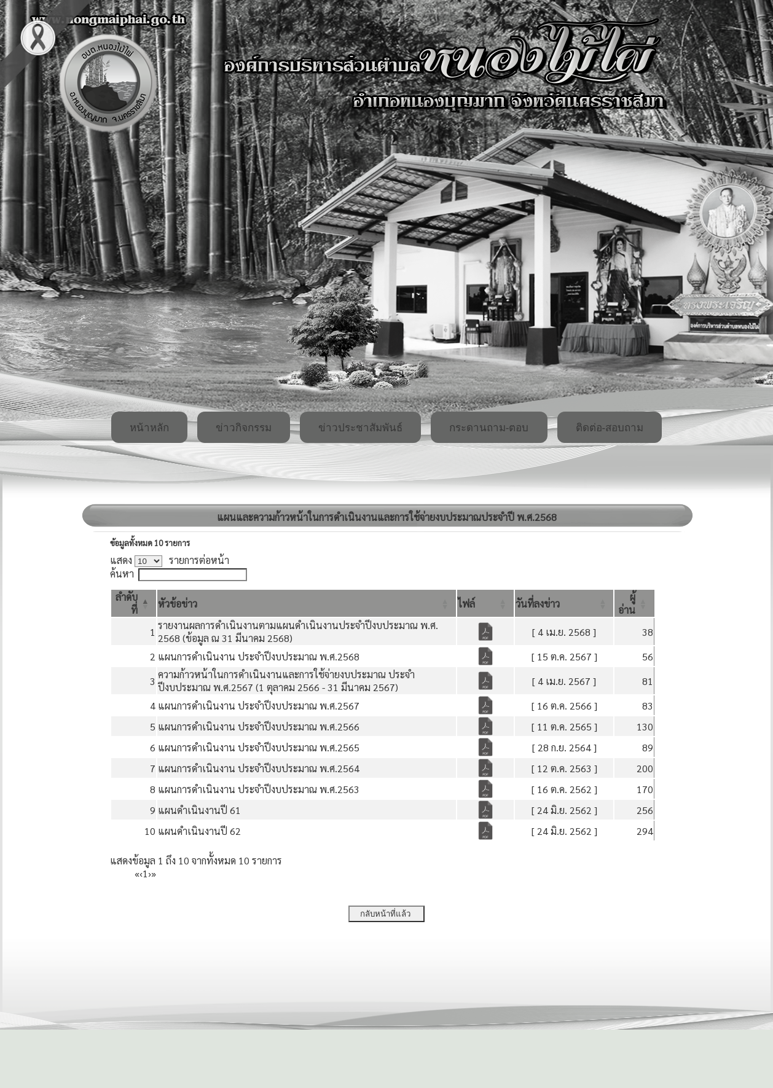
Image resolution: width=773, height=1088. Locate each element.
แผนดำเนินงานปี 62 (199, 830)
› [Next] (149, 873)
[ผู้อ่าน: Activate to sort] (634, 603)
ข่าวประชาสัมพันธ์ (360, 428)
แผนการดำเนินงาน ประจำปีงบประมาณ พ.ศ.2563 (258, 789)
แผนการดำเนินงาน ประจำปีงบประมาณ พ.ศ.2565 (258, 747)
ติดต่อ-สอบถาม (610, 428)
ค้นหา (122, 573)
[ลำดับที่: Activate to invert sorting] (133, 603)
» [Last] (153, 873)
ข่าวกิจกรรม (244, 428)
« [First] (137, 873)
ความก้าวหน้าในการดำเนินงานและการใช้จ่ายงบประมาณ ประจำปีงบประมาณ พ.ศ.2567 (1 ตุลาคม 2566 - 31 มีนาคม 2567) (286, 681)
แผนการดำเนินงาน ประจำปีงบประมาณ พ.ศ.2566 (258, 726)
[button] (177, 603)
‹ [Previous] (141, 873)
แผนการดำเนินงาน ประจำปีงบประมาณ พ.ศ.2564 (258, 768)
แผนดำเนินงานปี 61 (199, 810)
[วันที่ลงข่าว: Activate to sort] (564, 603)
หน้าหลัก (149, 428)
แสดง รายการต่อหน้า (169, 560)
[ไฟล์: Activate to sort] (485, 603)
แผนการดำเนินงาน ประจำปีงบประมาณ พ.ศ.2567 (258, 705)
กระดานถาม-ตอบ (489, 428)
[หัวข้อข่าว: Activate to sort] (306, 603)
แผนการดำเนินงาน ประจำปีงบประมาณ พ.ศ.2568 (258, 656)
